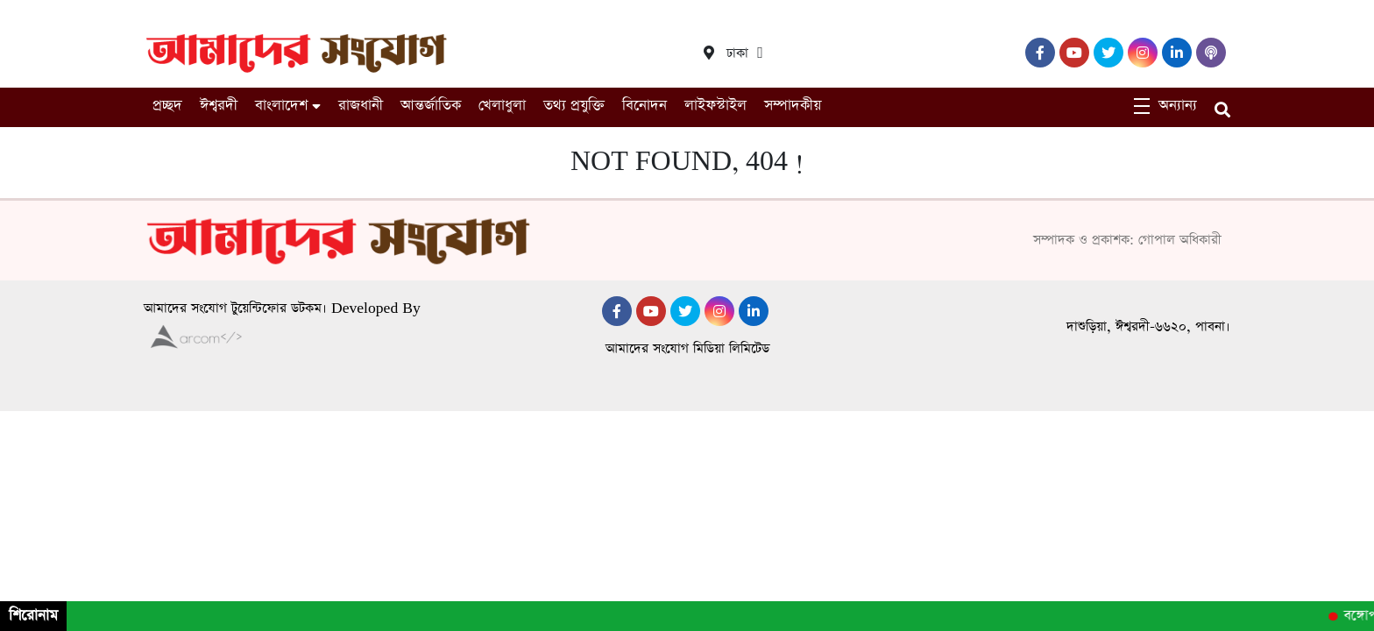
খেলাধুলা (502, 106)
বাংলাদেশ (281, 106)
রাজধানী (360, 106)
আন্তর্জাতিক (430, 106)
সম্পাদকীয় (792, 106)
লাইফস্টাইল (715, 106)
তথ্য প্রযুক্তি (574, 106)
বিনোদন (644, 106)
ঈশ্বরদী (218, 106)
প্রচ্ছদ (167, 106)
